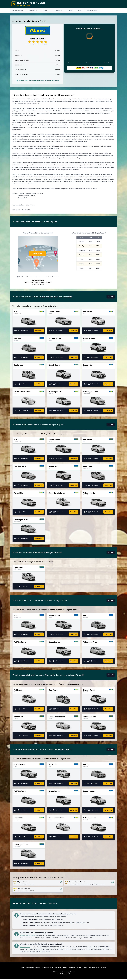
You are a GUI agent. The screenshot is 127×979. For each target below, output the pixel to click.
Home (22, 967)
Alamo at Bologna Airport (27, 935)
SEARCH (110, 297)
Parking (70, 10)
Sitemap (103, 967)
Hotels (79, 10)
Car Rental (33, 10)
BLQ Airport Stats (92, 10)
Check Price (38, 330)
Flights (46, 10)
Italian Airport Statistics (33, 967)
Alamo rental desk (25, 947)
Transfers (58, 10)
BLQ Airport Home (17, 10)
